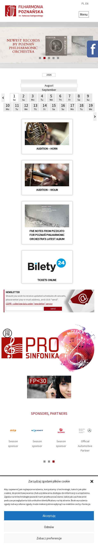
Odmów (49, 527)
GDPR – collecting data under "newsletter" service (29, 303)
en (86, 3)
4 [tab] (53, 58)
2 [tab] (44, 58)
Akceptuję (49, 516)
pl (83, 3)
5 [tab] (58, 58)
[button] (92, 481)
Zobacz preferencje (49, 538)
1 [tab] (40, 58)
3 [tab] (49, 58)
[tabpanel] (49, 45)
